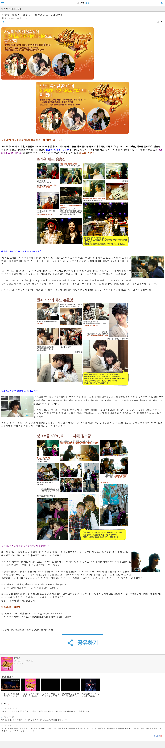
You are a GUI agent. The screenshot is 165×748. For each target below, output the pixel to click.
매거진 (4, 8)
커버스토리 (16, 8)
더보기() (158, 736)
